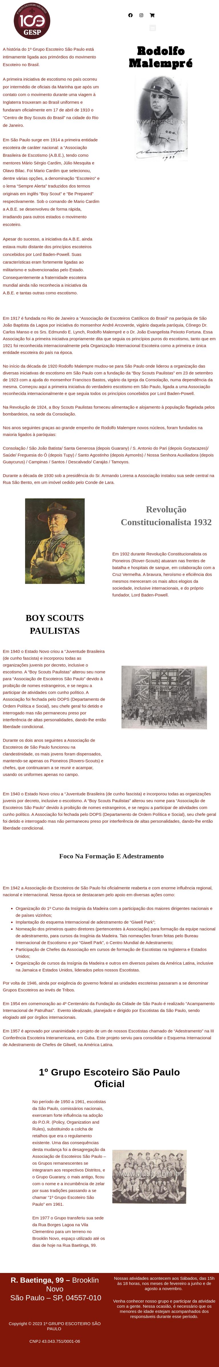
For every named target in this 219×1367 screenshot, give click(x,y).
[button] (152, 28)
